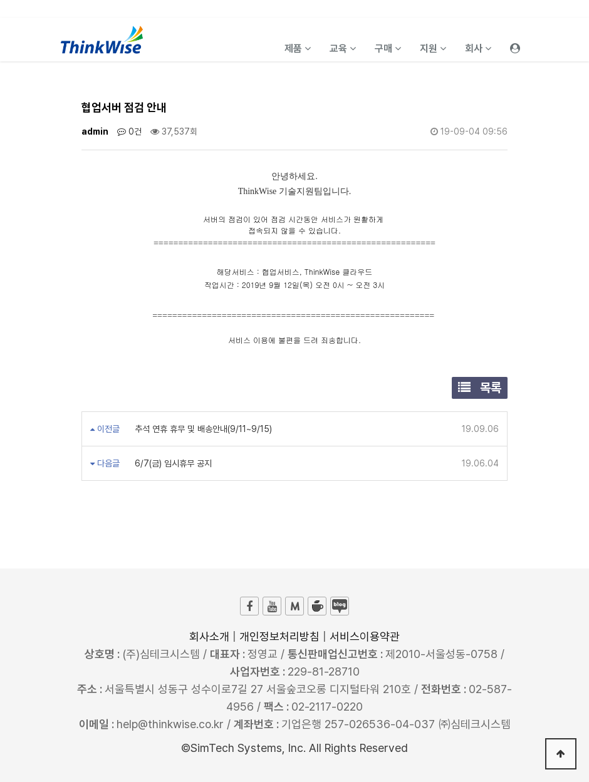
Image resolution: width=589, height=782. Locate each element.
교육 (343, 48)
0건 (129, 131)
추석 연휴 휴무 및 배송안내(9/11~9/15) (202, 429)
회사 (478, 48)
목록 (479, 387)
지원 (433, 48)
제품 (297, 48)
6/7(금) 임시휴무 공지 (172, 463)
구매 (388, 48)
